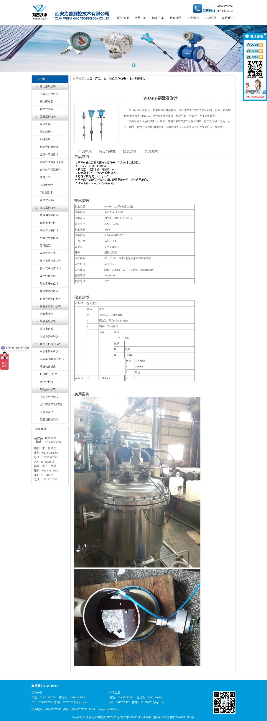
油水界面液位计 (49, 230)
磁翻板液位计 (48, 222)
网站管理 (163, 717)
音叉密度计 (46, 313)
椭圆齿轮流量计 (49, 147)
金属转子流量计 (49, 154)
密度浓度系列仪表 (50, 306)
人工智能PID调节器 (51, 404)
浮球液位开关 (48, 253)
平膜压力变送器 (49, 94)
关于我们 (193, 17)
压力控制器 (46, 109)
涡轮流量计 (46, 139)
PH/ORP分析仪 (48, 374)
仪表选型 (129, 151)
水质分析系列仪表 (50, 344)
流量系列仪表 (48, 116)
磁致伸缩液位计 (49, 215)
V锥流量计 (46, 192)
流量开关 (45, 177)
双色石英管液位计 (50, 260)
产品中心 (140, 17)
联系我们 (228, 17)
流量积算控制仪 (49, 419)
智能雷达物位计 (49, 283)
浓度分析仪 (46, 381)
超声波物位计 (48, 276)
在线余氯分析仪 (49, 351)
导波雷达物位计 (49, 291)
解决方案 (158, 17)
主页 (89, 78)
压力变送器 (46, 101)
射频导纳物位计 (49, 238)
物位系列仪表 (48, 207)
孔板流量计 (46, 185)
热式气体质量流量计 (51, 162)
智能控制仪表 (48, 389)
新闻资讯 (175, 17)
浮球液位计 (46, 245)
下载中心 (210, 17)
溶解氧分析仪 (48, 366)
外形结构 (151, 151)
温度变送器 (46, 328)
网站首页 (123, 17)
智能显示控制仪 (49, 396)
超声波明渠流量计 (50, 169)
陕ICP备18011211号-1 (132, 717)
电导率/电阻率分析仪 (52, 359)
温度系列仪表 (48, 321)
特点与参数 (107, 151)
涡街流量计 (46, 131)
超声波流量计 (48, 200)
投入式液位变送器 (50, 268)
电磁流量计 (46, 124)
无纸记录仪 (46, 412)
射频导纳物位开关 (50, 298)
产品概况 (85, 151)
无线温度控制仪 (49, 336)
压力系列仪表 (48, 86)
